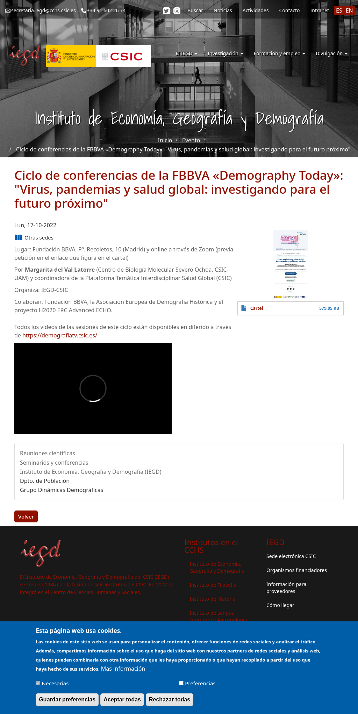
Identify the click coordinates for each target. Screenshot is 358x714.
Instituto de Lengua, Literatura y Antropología (218, 616)
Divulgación (332, 53)
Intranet (319, 10)
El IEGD (187, 53)
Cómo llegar (280, 605)
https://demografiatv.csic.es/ (59, 335)
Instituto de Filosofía (212, 584)
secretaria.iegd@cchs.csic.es (43, 10)
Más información (123, 670)
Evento (191, 140)
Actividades (256, 10)
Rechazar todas (169, 701)
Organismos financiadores (296, 570)
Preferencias (200, 684)
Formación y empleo (280, 53)
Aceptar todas (122, 701)
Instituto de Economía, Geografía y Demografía (216, 567)
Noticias (223, 10)
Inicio (165, 140)
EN (349, 10)
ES (339, 10)
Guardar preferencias (67, 701)
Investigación (225, 53)
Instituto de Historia (212, 598)
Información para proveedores (286, 587)
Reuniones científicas (47, 453)
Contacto (289, 10)
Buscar (195, 10)
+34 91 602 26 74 (106, 10)
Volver (26, 516)
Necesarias (55, 684)
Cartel (256, 308)
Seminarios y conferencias (54, 462)
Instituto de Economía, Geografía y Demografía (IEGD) (91, 472)
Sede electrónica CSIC (291, 556)
